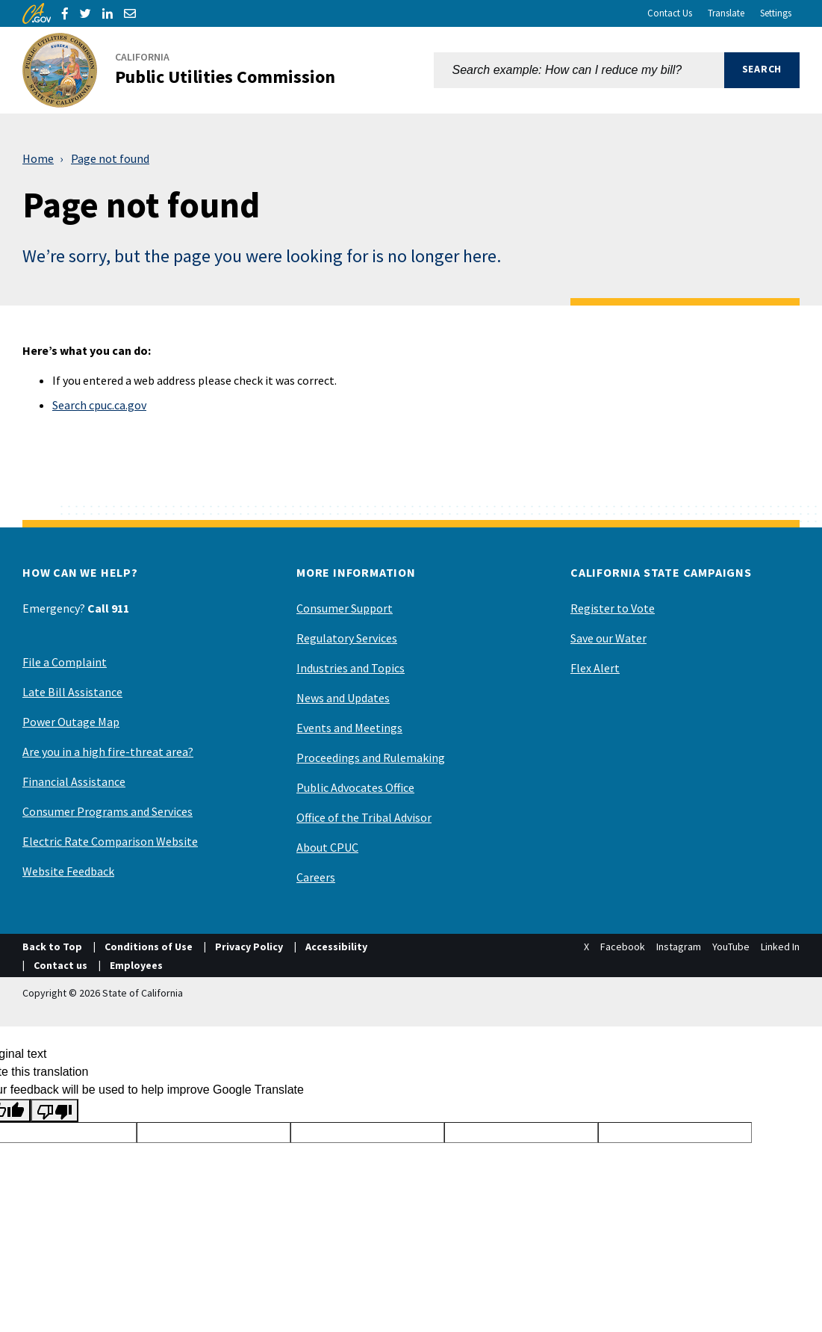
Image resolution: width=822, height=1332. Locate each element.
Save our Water (608, 638)
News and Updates (343, 697)
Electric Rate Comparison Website (110, 841)
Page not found (110, 158)
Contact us (60, 965)
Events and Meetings (349, 727)
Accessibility (336, 946)
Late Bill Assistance (72, 691)
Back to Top (52, 946)
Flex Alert (595, 667)
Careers (315, 877)
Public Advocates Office (355, 787)
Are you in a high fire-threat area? (107, 751)
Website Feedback (68, 871)
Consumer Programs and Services (107, 811)
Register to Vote (612, 608)
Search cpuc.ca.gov (99, 404)
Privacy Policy (249, 946)
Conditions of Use (149, 946)
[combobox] (579, 70)
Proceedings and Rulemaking (370, 757)
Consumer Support (344, 608)
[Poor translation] (54, 1110)
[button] (762, 70)
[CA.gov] (36, 13)
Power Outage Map (70, 721)
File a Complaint (64, 661)
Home (38, 158)
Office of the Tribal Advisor (364, 817)
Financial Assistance (73, 781)
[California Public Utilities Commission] (187, 70)
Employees (136, 965)
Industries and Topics (350, 667)
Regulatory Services (346, 638)
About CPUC (327, 847)
